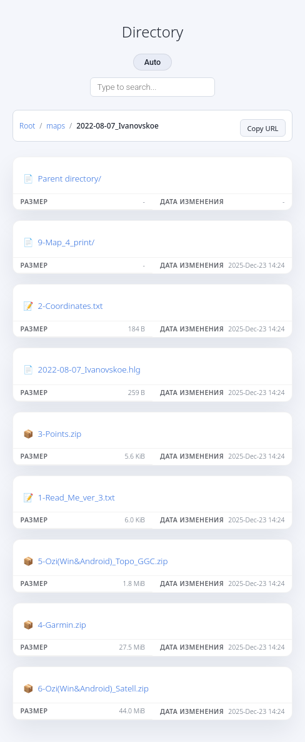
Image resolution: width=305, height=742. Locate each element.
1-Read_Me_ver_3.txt (76, 497)
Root (27, 125)
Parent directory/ (69, 178)
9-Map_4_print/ (66, 242)
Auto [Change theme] (152, 62)
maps (55, 125)
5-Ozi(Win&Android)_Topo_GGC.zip (103, 561)
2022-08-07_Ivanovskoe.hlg (89, 369)
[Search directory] (152, 87)
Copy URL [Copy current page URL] (262, 128)
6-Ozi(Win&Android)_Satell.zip (93, 688)
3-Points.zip (60, 433)
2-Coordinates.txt (70, 305)
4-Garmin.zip (62, 624)
